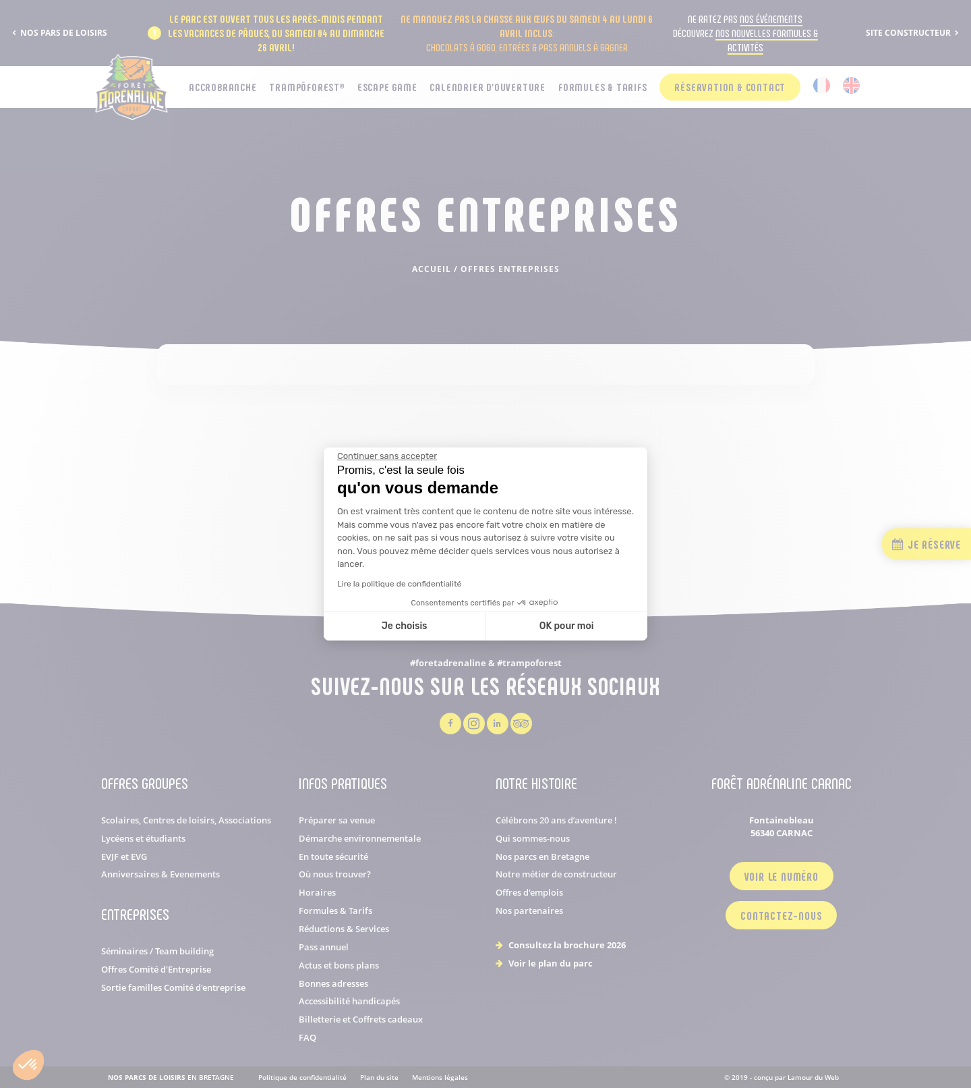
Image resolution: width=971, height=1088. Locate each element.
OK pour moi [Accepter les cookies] (566, 626)
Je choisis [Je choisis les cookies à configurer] (405, 626)
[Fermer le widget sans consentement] (387, 456)
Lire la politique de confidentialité (399, 584)
